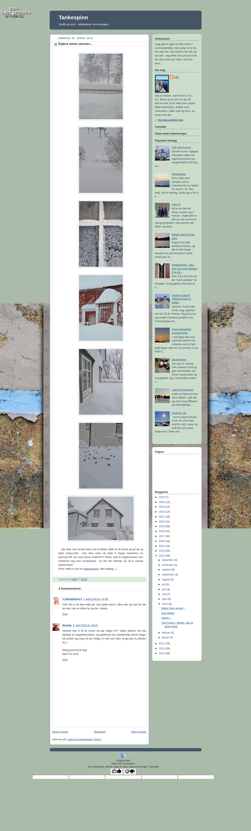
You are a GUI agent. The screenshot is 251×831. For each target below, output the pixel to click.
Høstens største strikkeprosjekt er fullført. (181, 299)
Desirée (67, 625)
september (168, 574)
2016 (162, 541)
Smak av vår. (179, 413)
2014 (162, 550)
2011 (162, 648)
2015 (162, 546)
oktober (166, 569)
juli (164, 584)
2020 (162, 521)
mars (165, 604)
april (164, 599)
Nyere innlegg (60, 731)
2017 (162, 536)
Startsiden (99, 731)
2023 (162, 506)
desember (168, 560)
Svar (65, 614)
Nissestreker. (179, 359)
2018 (162, 531)
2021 (162, 516)
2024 (162, 502)
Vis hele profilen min (170, 120)
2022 (162, 511)
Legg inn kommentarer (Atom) (84, 739)
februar (166, 632)
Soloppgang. (179, 174)
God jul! (176, 204)
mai (164, 594)
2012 (162, 643)
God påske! (168, 613)
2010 (162, 653)
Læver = (166, 617)
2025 (162, 497)
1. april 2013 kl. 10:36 (95, 599)
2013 (162, 555)
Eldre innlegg (138, 731)
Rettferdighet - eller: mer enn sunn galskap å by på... (184, 269)
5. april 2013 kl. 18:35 (85, 625)
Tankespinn (73, 17)
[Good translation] (116, 771)
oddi (176, 77)
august (166, 579)
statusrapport (91, 568)
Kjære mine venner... (173, 608)
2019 (162, 526)
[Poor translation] (129, 771)
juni (164, 589)
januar (166, 637)
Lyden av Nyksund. (183, 389)
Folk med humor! (181, 147)
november (168, 565)
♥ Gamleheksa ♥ (72, 599)
